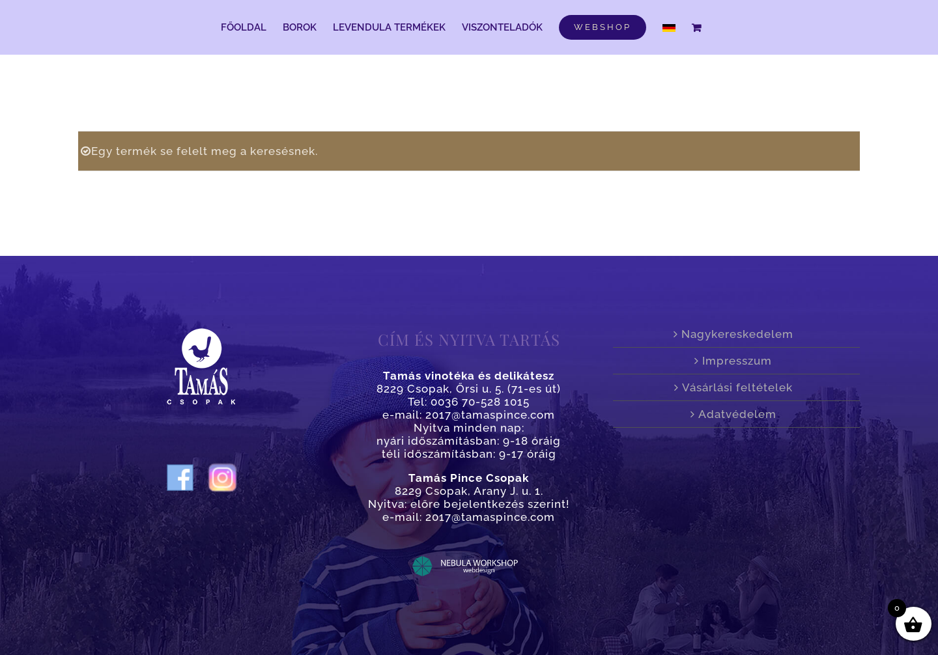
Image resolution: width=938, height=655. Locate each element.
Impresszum (737, 360)
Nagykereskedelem (737, 334)
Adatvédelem (737, 414)
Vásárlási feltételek (737, 387)
